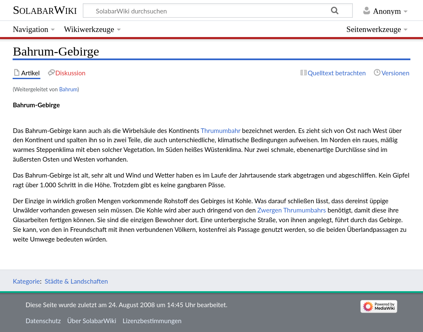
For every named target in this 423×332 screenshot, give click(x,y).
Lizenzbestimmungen (152, 320)
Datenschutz (43, 320)
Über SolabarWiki (91, 320)
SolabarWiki (45, 9)
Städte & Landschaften (76, 281)
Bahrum (68, 89)
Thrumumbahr (221, 130)
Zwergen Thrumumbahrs (291, 210)
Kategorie (26, 281)
